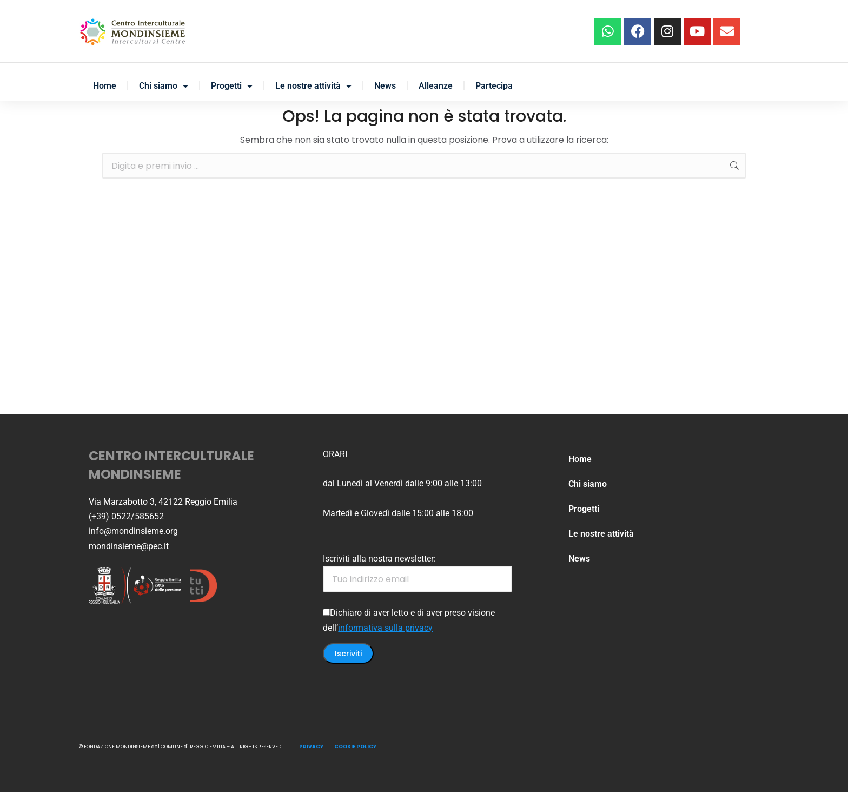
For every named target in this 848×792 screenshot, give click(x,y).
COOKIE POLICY (355, 746)
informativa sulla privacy (385, 628)
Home (104, 86)
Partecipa (494, 86)
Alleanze (436, 86)
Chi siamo (163, 86)
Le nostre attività (313, 86)
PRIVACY (311, 746)
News (385, 86)
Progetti (232, 86)
